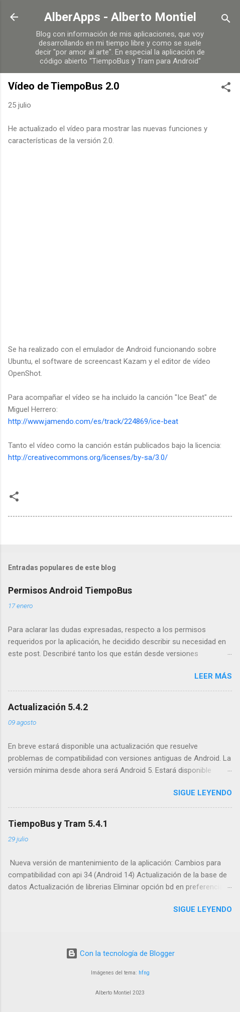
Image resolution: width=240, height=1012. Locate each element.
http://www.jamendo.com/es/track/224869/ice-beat (94, 421)
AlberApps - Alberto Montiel (120, 17)
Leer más (213, 676)
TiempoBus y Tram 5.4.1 (58, 823)
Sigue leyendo (202, 792)
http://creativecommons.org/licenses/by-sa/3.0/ (88, 457)
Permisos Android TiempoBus (70, 590)
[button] (226, 89)
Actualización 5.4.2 (48, 707)
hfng (144, 972)
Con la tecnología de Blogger (120, 953)
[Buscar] (226, 20)
